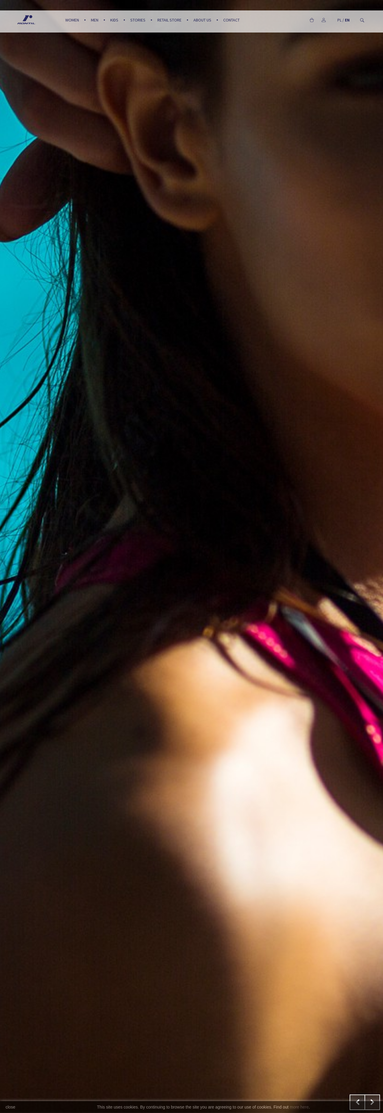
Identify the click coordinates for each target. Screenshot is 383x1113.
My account (324, 20)
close (10, 1107)
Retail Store (169, 20)
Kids (114, 20)
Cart (312, 20)
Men (94, 20)
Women (72, 20)
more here (299, 1107)
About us (202, 20)
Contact (231, 20)
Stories (137, 20)
